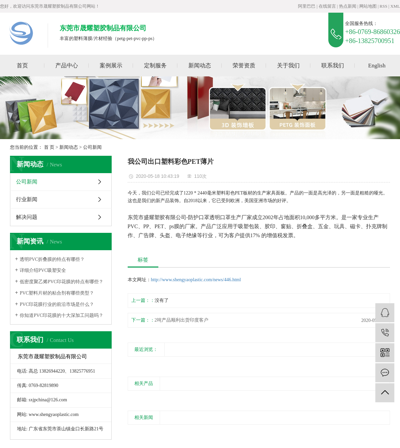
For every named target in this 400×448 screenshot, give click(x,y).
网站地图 (368, 6)
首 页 (49, 147)
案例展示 (111, 65)
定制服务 (155, 65)
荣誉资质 (244, 65)
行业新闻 (26, 199)
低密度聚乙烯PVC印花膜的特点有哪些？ (61, 281)
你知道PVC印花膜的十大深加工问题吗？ (61, 315)
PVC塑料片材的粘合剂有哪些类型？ (57, 293)
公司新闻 (92, 147)
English (377, 65)
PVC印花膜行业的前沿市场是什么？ (57, 304)
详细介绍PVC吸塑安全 (43, 270)
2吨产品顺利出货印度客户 (181, 320)
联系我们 (332, 65)
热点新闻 (347, 6)
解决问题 (26, 217)
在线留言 (327, 6)
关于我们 (288, 65)
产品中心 (66, 65)
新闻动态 (199, 65)
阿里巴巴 (306, 6)
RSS (383, 6)
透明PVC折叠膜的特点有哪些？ (52, 259)
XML (395, 6)
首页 (22, 65)
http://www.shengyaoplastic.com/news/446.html (196, 279)
